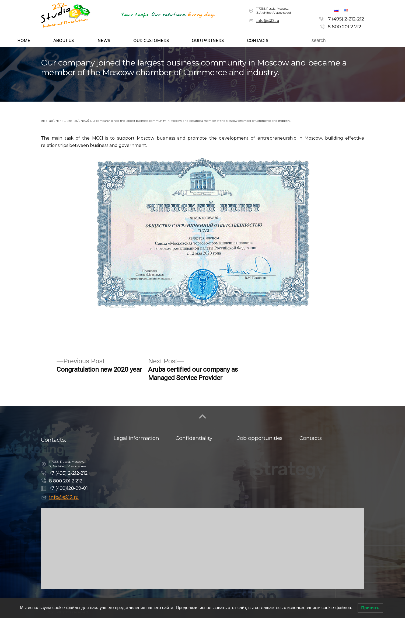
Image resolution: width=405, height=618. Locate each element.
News (103, 40)
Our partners (208, 40)
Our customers (151, 40)
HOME (23, 40)
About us (63, 40)
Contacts (257, 40)
